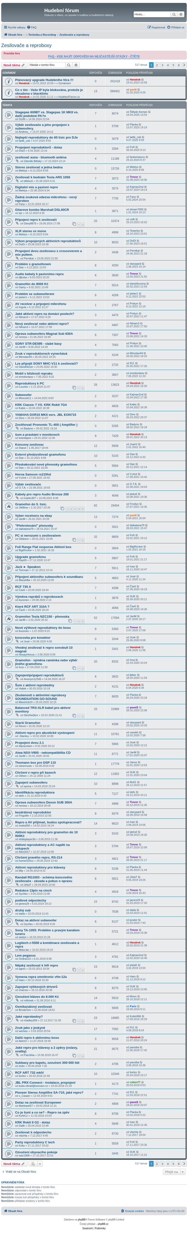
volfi (132, 219)
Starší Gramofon (27, 723)
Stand (22, 447)
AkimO (23, 1041)
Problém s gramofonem (33, 264)
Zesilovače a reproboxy (26, 45)
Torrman (23, 570)
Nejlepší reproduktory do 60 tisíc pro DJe (46, 137)
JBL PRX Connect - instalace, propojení (45, 1082)
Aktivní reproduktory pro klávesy (40, 867)
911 (132, 363)
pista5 (133, 965)
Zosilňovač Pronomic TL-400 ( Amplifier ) (46, 424)
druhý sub (23, 910)
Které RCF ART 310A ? (32, 606)
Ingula (22, 307)
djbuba (23, 277)
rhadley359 (30, 1020)
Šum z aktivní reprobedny (34, 685)
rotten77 (135, 1082)
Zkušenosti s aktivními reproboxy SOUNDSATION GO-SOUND (40, 697)
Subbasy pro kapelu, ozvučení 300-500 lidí (47, 1062)
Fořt (132, 147)
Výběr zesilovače (28, 484)
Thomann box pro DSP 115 (35, 762)
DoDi (22, 150)
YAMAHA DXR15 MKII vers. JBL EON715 (45, 415)
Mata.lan (24, 949)
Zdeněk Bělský (32, 161)
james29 (24, 903)
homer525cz (26, 860)
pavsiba (134, 1047)
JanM (22, 346)
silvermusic (25, 765)
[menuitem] (32, 27)
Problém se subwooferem (34, 294)
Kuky (22, 1145)
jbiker (133, 674)
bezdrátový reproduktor (33, 812)
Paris (133, 1006)
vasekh (134, 732)
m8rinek (28, 1000)
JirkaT (27, 884)
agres (22, 968)
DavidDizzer (26, 366)
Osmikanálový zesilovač (33, 1006)
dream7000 (136, 209)
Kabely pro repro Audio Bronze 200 (42, 494)
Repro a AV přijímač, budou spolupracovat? (48, 822)
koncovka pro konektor (32, 637)
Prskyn (134, 303)
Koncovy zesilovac (29, 444)
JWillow (23, 507)
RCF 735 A (23, 587)
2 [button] (157, 65)
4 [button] (168, 65)
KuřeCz (23, 1115)
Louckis (23, 386)
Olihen (23, 775)
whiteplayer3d (27, 839)
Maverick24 (25, 702)
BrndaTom (25, 1009)
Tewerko (135, 230)
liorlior (22, 1075)
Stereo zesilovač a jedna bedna (39, 167)
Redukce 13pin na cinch (33, 890)
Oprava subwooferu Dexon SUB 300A (43, 802)
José (132, 576)
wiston (22, 937)
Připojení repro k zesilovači (36, 219)
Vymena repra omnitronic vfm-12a (41, 977)
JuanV (133, 444)
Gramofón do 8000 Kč (31, 284)
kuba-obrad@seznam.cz (33, 1085)
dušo (22, 1065)
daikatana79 (26, 528)
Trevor (134, 176)
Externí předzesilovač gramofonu (40, 454)
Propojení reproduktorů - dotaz (38, 147)
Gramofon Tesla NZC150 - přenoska (42, 616)
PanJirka (29, 1055)
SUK (132, 596)
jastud (133, 493)
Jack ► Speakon (28, 567)
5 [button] (173, 65)
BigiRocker (25, 550)
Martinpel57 (26, 1105)
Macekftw (24, 580)
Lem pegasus (25, 955)
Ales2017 (24, 851)
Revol (22, 726)
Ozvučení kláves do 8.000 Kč (37, 997)
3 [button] (162, 65)
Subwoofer (23, 395)
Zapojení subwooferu (31, 782)
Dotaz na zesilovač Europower (38, 1102)
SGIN (22, 119)
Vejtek (22, 688)
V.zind (22, 477)
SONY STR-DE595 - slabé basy (38, 343)
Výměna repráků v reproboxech (39, 596)
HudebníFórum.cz (69, 96)
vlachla (23, 1135)
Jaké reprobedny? (29, 1016)
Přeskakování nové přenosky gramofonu (46, 464)
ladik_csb (24, 140)
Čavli (22, 590)
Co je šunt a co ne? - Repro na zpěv (42, 1112)
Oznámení (64, 83)
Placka (134, 124)
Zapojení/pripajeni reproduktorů (39, 675)
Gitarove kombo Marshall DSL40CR (42, 210)
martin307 (30, 498)
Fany (22, 204)
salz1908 (24, 1155)
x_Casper (24, 1095)
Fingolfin (24, 815)
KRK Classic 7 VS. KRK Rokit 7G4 (41, 405)
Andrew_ (24, 131)
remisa (23, 337)
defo (21, 795)
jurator (133, 919)
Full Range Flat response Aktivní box (43, 547)
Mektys (23, 170)
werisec (23, 1031)
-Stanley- (24, 736)
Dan (21, 267)
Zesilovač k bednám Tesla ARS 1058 (42, 177)
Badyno (28, 428)
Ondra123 (25, 958)
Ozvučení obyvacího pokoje (36, 1152)
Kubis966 (135, 1016)
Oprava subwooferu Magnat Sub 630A (44, 334)
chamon (23, 990)
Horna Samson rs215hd (33, 474)
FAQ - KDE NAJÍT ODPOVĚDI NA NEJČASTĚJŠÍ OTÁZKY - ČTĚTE (94, 56)
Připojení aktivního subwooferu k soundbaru (49, 577)
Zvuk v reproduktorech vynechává (41, 353)
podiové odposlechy (30, 900)
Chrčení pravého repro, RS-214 (38, 857)
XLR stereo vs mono (30, 231)
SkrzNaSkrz (31, 715)
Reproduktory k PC (29, 383)
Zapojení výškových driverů (36, 987)
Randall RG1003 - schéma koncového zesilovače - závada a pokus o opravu (43, 879)
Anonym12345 (32, 679)
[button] (184, 65)
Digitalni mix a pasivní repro (36, 187)
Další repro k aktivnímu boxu (37, 1038)
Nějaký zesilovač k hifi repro (36, 965)
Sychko (23, 893)
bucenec (24, 599)
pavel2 (134, 707)
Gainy (22, 287)
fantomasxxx (137, 157)
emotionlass (26, 376)
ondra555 (24, 825)
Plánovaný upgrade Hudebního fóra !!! (44, 80)
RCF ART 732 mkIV (29, 1072)
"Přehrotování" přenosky (34, 525)
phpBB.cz (103, 1224)
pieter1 (23, 297)
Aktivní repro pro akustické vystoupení (44, 733)
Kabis (22, 408)
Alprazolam (25, 746)
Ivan (132, 566)
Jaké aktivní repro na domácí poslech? (44, 314)
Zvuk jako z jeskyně (30, 1028)
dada (22, 913)
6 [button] (179, 65)
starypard (135, 263)
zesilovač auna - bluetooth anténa (40, 157)
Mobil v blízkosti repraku (34, 373)
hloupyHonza (26, 654)
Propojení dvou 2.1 (29, 743)
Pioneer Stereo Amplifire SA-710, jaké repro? (49, 1092)
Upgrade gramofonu (30, 557)
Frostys (134, 503)
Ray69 (23, 560)
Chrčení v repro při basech (35, 772)
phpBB (81, 1219)
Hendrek (24, 83)
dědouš (28, 181)
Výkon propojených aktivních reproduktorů (48, 241)
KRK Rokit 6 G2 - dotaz (32, 1122)
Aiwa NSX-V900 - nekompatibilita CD (43, 752)
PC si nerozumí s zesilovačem (38, 535)
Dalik (22, 1125)
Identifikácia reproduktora (35, 792)
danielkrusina (138, 283)
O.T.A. (22, 487)
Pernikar (29, 258)
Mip (21, 870)
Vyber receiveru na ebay (33, 515)
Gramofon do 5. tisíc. (31, 504)
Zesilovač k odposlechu (33, 1132)
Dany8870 (30, 223)
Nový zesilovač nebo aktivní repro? (42, 324)
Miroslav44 (25, 356)
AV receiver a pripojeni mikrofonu (40, 304)
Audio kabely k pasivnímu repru (39, 274)
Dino (21, 418)
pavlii (133, 89)
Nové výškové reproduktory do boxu (43, 628)
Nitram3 (23, 317)
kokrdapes (25, 437)
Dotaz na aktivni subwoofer (36, 920)
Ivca (21, 667)
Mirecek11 (25, 398)
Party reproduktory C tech (35, 1142)
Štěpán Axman (138, 111)
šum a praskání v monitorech (37, 434)
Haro (22, 980)
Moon (133, 996)
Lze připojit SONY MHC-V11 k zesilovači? (46, 363)
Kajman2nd (136, 186)
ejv (20, 213)
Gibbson (24, 538)
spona (27, 786)
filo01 (133, 782)
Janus (133, 762)
